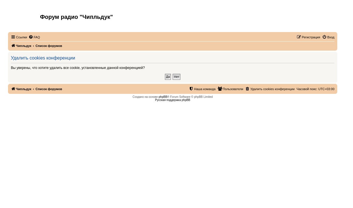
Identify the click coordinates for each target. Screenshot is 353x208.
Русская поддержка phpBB (172, 100)
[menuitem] (34, 37)
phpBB (163, 96)
